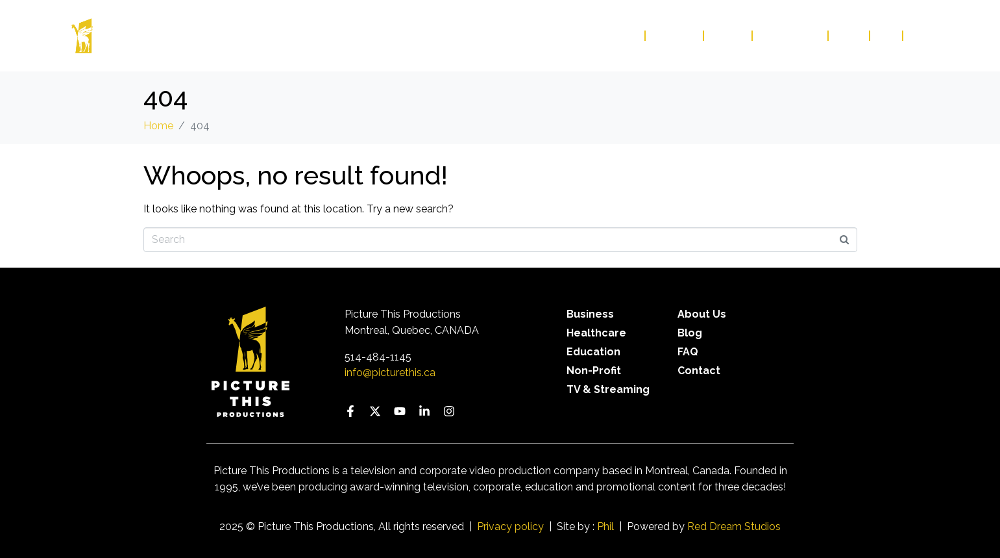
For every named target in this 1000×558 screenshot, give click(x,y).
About (728, 36)
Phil (605, 526)
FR (916, 36)
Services (674, 36)
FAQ (887, 36)
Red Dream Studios (734, 526)
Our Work (610, 36)
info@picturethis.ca (390, 372)
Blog (849, 36)
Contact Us (791, 36)
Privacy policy (510, 526)
